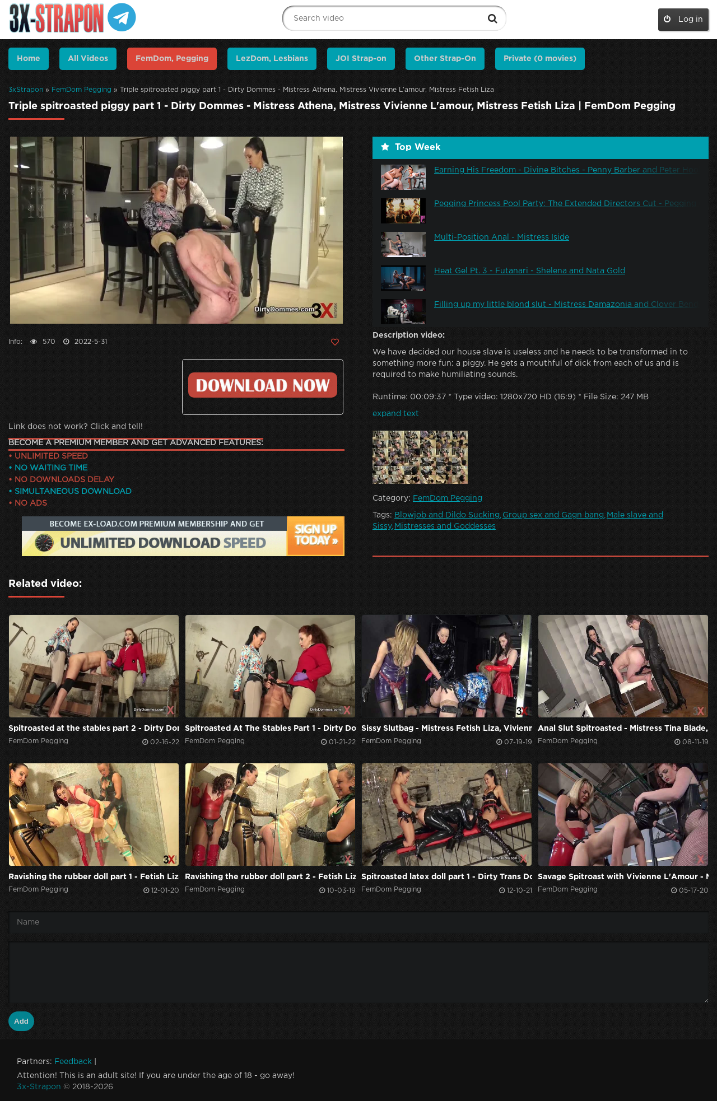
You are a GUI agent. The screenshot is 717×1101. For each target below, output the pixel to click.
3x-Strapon (39, 1087)
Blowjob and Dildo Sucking (447, 515)
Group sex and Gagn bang (553, 515)
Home (28, 58)
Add (21, 1021)
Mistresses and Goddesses (445, 526)
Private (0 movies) (540, 58)
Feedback (73, 1061)
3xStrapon (25, 90)
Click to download (262, 385)
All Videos (88, 58)
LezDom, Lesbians (272, 58)
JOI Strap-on (361, 58)
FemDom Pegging (81, 90)
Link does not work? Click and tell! (75, 426)
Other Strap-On (445, 58)
